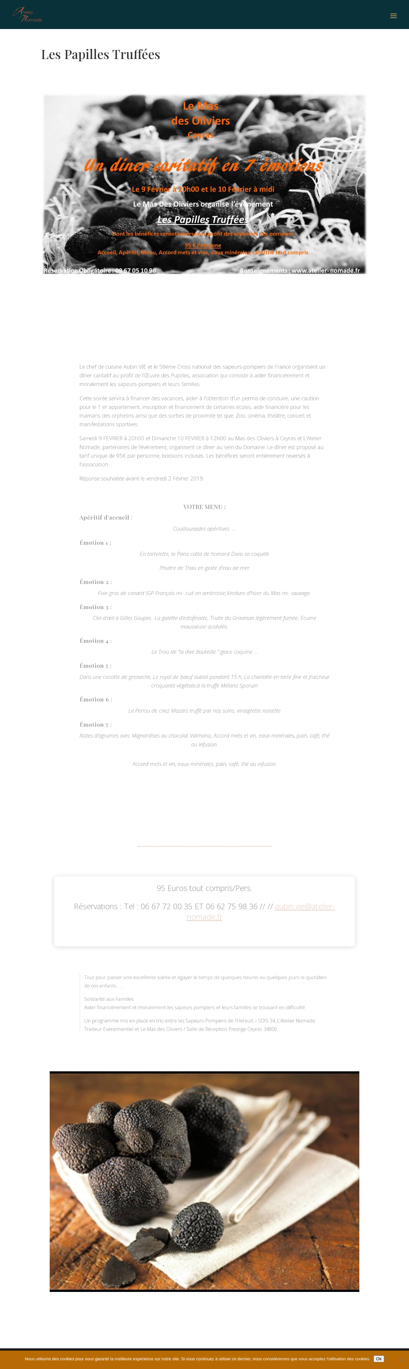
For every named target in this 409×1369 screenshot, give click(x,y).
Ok (379, 1358)
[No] (401, 1360)
